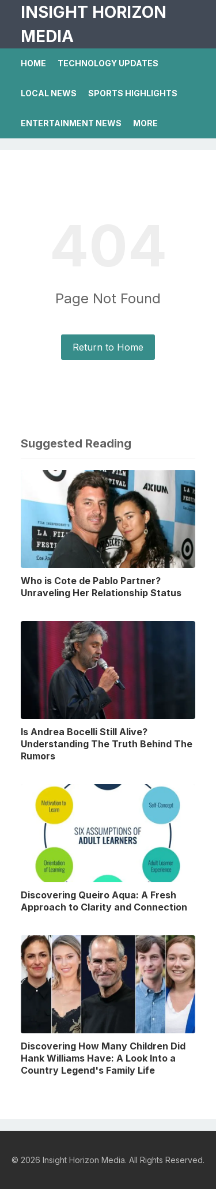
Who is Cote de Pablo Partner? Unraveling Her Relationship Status (101, 587)
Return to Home (108, 347)
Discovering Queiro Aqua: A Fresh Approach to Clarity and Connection (104, 901)
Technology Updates (108, 63)
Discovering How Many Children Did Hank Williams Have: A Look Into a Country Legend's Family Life (103, 1058)
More (145, 123)
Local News (49, 93)
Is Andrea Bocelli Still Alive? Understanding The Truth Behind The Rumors (106, 744)
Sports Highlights (132, 93)
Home (33, 63)
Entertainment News (71, 123)
